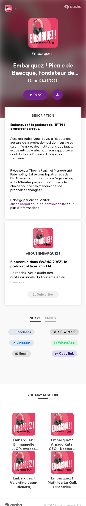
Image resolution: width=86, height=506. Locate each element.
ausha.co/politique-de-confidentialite (38, 204)
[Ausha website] (72, 7)
